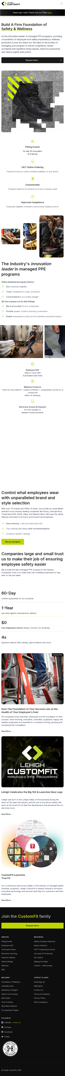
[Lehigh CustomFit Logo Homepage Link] (10, 3)
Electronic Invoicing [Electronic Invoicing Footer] (9, 953)
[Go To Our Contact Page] (32, 199)
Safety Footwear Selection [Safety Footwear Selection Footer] (44, 941)
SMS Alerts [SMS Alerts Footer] (38, 986)
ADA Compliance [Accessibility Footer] (41, 1002)
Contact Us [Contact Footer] (38, 990)
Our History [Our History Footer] (38, 957)
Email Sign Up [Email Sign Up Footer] (39, 982)
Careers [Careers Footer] (37, 965)
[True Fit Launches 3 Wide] (32, 860)
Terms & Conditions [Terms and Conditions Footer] (42, 994)
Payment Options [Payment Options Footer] (8, 957)
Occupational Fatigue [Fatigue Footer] (9, 1010)
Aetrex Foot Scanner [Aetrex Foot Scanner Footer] (9, 994)
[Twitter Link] (5, 1036)
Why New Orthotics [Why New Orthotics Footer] (9, 1006)
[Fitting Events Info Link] (32, 147)
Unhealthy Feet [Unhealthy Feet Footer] (7, 986)
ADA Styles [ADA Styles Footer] (5, 998)
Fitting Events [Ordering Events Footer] (6, 941)
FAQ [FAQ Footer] (3, 970)
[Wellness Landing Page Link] (32, 388)
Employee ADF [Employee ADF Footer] (7, 945)
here (49, 12)
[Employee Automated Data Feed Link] (32, 369)
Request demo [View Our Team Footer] (32, 925)
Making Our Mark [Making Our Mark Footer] (41, 961)
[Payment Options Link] (32, 406)
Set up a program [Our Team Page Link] (12, 542)
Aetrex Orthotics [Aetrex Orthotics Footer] (40, 945)
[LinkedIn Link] (11, 1022)
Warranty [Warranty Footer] (5, 965)
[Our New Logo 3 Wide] (32, 776)
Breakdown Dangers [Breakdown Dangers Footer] (9, 990)
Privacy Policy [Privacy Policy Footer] (39, 998)
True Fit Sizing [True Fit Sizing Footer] (7, 1002)
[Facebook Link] (6, 1032)
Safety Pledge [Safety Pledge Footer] (7, 961)
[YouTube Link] (6, 1027)
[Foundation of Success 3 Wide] (32, 693)
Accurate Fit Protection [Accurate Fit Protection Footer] (43, 953)
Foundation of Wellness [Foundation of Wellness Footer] (10, 982)
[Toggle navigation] (61, 3)
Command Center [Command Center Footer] (8, 949)
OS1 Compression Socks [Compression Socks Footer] (44, 949)
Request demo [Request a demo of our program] (32, 60)
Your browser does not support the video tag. (32, 451)
